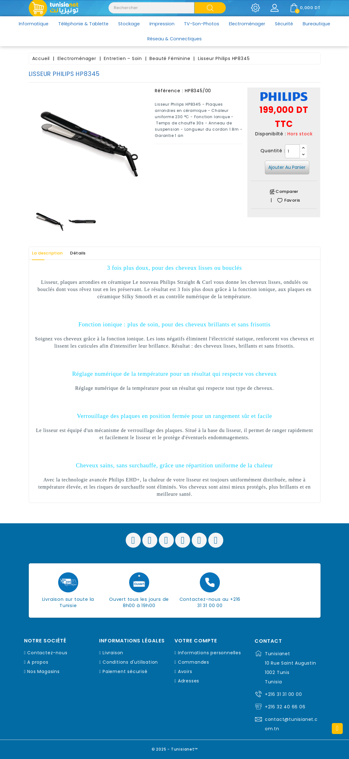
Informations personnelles (209, 653)
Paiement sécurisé (125, 671)
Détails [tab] (89, 253)
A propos (37, 662)
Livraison (113, 653)
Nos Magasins (43, 671)
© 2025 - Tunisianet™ (174, 748)
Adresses (188, 681)
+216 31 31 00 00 (283, 694)
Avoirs (185, 671)
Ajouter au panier (287, 167)
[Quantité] (292, 151)
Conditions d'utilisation (130, 662)
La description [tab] (51, 253)
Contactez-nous (47, 653)
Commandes (193, 662)
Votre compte (195, 641)
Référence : (169, 91)
